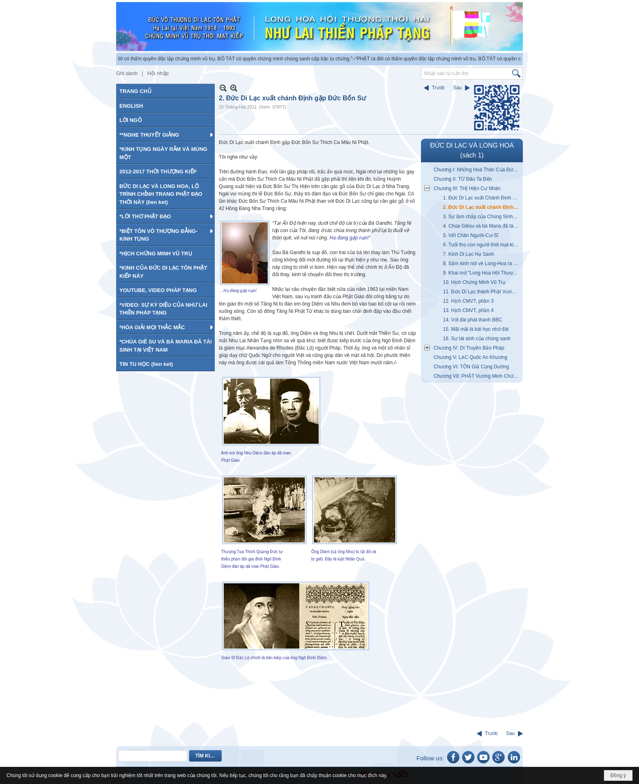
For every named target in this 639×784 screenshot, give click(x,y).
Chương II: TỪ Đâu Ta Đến (463, 179)
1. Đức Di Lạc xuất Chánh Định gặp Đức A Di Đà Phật (482, 198)
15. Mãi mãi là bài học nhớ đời (475, 329)
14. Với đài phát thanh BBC (472, 320)
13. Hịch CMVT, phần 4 (468, 310)
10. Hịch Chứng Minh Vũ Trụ (474, 282)
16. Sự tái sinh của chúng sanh (477, 338)
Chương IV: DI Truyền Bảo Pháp (469, 348)
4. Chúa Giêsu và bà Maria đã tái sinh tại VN (482, 226)
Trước (438, 88)
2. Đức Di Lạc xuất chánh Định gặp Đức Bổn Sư (482, 207)
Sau (457, 88)
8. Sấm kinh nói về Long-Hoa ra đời (481, 263)
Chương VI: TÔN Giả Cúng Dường (471, 367)
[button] (165, 134)
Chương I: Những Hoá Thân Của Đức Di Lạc (477, 170)
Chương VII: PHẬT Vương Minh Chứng (476, 376)
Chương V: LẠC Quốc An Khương (470, 357)
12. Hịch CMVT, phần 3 (468, 301)
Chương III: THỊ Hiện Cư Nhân (467, 188)
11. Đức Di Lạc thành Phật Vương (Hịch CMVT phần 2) (482, 292)
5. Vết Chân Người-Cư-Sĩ (470, 235)
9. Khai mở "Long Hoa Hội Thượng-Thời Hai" (482, 273)
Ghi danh (127, 73)
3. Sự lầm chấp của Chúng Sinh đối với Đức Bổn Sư (482, 216)
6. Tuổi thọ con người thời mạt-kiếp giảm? (482, 245)
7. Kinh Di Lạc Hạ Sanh (468, 254)
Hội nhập (158, 73)
